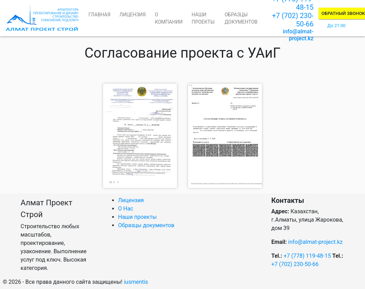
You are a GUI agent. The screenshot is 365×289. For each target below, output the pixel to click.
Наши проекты (203, 18)
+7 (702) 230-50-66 (295, 264)
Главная (99, 14)
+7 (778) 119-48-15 (307, 256)
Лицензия (132, 14)
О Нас (125, 208)
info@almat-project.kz (298, 34)
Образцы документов (241, 18)
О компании (168, 18)
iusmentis (136, 282)
